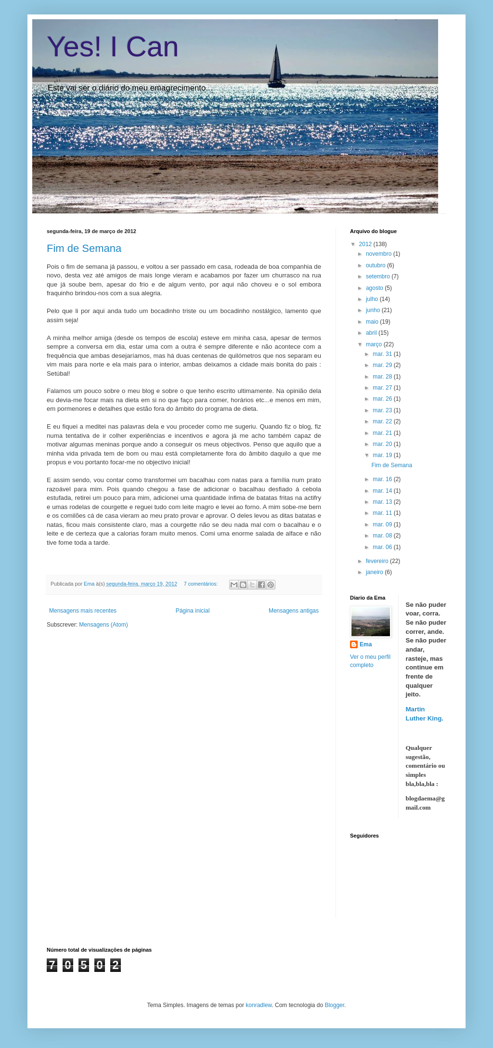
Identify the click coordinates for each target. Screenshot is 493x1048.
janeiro (375, 572)
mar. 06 (383, 547)
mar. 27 (383, 387)
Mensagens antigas (294, 610)
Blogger (334, 1005)
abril (372, 332)
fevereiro (378, 561)
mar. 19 (383, 455)
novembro (379, 253)
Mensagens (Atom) (103, 624)
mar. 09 (383, 524)
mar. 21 (383, 433)
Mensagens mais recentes (83, 610)
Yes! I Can (113, 46)
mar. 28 (383, 376)
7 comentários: (202, 584)
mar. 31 (383, 354)
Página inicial (193, 610)
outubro (376, 265)
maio (373, 321)
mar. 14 (383, 490)
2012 (366, 244)
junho (374, 310)
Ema (90, 584)
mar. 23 (383, 410)
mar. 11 (383, 513)
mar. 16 (383, 479)
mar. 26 (383, 398)
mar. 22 (383, 421)
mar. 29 (383, 365)
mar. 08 (383, 535)
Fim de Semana (84, 248)
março (375, 344)
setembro (378, 276)
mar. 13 (383, 501)
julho (373, 299)
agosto (375, 288)
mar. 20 (383, 444)
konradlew (259, 1005)
